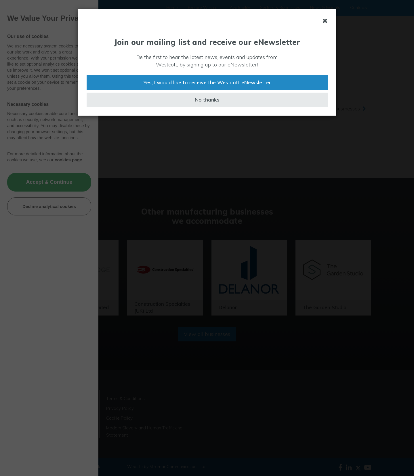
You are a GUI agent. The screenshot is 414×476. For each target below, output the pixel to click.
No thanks (207, 99)
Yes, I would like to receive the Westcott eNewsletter (207, 82)
